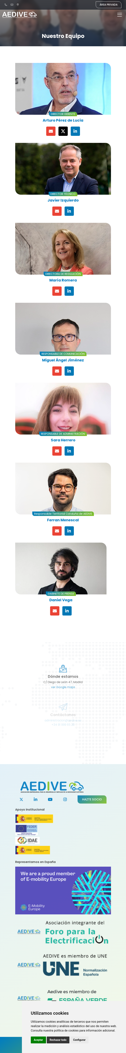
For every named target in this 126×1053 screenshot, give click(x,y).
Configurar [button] (79, 1039)
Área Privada (108, 4)
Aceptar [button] (38, 1039)
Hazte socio (92, 799)
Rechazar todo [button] (58, 1039)
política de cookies (66, 1030)
